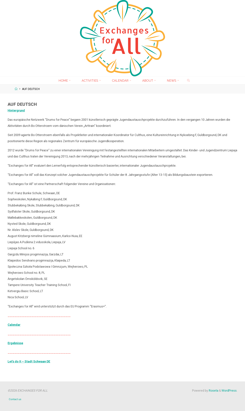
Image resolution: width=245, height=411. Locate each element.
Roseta (213, 390)
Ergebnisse (15, 343)
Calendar (14, 324)
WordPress (229, 390)
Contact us (15, 399)
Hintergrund (16, 110)
